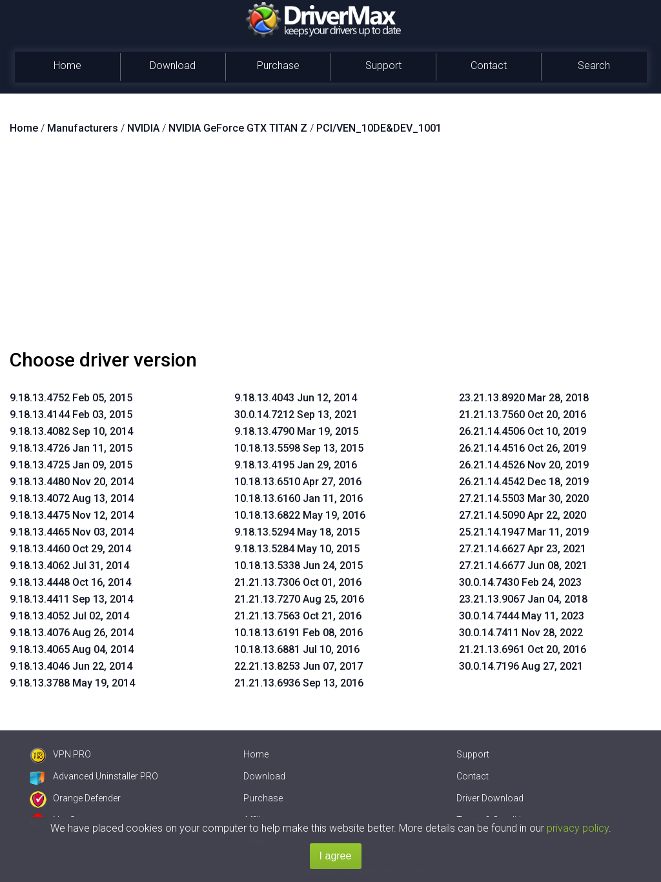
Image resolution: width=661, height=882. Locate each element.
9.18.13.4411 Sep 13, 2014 (71, 599)
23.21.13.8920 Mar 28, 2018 (524, 398)
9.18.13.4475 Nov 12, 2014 (72, 515)
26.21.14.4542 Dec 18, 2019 (524, 482)
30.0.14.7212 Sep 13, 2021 (296, 414)
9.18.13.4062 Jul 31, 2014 (69, 565)
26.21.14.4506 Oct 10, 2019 (522, 431)
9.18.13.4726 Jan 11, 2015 (71, 448)
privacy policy (578, 828)
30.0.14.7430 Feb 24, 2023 (520, 582)
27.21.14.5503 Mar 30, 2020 (524, 498)
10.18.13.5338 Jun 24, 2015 (298, 565)
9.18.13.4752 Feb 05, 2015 (71, 398)
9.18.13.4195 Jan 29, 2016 (295, 465)
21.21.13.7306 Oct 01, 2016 (297, 582)
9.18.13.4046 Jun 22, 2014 (71, 666)
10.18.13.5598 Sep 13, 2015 (298, 448)
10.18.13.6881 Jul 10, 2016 (297, 649)
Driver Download (490, 798)
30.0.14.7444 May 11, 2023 (521, 616)
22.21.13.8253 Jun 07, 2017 (298, 666)
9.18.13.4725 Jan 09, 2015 (71, 465)
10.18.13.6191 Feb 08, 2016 (298, 632)
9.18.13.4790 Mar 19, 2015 (296, 431)
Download (173, 65)
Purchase (278, 65)
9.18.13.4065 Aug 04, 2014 (72, 649)
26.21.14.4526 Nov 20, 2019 (524, 465)
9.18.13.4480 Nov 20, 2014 (72, 482)
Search (594, 65)
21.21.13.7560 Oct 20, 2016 (522, 414)
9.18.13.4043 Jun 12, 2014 (295, 398)
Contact (489, 65)
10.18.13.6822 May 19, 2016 (299, 515)
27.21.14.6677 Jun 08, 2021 (523, 565)
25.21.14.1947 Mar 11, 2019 (524, 532)
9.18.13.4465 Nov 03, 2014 (72, 532)
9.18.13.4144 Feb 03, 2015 (71, 414)
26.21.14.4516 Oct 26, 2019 (522, 448)
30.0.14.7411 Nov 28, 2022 (521, 632)
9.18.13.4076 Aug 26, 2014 (72, 632)
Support (383, 65)
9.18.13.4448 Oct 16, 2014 (70, 582)
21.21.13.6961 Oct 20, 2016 (522, 649)
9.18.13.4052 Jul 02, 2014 (69, 616)
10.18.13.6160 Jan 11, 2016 (298, 498)
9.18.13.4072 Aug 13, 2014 (72, 498)
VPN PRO (60, 754)
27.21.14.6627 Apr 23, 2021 (522, 549)
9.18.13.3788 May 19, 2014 (72, 683)
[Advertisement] (330, 247)
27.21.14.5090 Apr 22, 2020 (522, 515)
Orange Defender (75, 798)
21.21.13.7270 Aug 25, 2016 (299, 599)
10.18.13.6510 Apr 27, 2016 (297, 482)
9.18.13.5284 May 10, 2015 (297, 549)
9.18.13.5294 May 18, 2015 (297, 532)
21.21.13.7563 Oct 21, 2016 (297, 616)
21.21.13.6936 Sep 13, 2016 (298, 683)
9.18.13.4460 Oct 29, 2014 (70, 549)
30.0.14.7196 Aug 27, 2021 (521, 666)
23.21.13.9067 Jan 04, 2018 (523, 599)
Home (67, 65)
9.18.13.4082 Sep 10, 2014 (71, 431)
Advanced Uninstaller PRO (94, 776)
